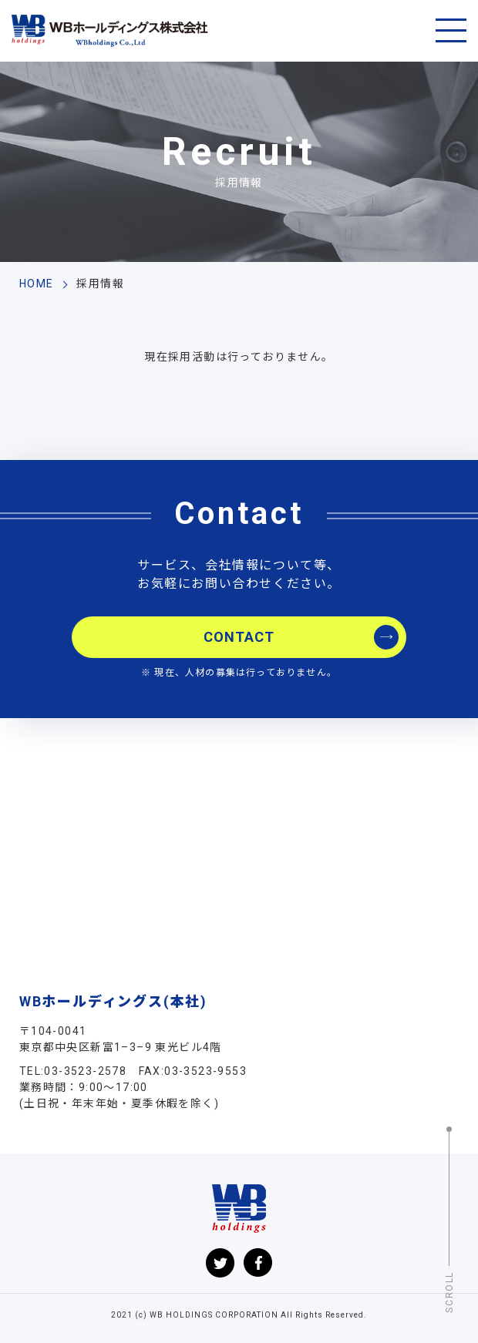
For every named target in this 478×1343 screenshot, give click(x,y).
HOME (36, 283)
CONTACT (239, 637)
